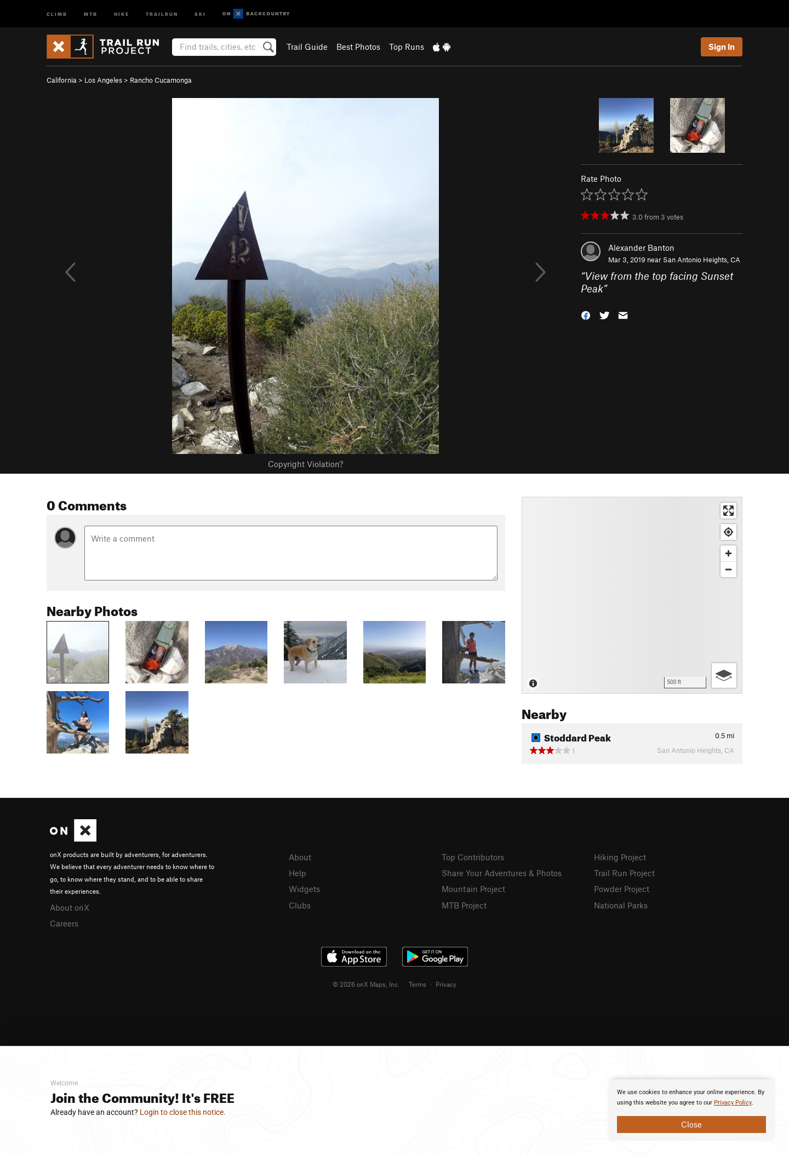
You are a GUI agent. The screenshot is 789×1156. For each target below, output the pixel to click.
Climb (57, 13)
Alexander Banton (641, 247)
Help (297, 873)
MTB (91, 13)
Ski (200, 13)
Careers (64, 923)
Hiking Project (620, 857)
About (300, 857)
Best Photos (358, 46)
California (62, 80)
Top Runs (406, 46)
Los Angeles (103, 80)
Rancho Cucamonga (161, 80)
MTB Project (464, 905)
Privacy (446, 984)
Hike (121, 13)
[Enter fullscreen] (728, 511)
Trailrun (162, 13)
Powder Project (621, 889)
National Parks (621, 905)
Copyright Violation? (305, 464)
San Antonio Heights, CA (701, 259)
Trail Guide (307, 46)
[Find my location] (728, 532)
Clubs (300, 905)
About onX (69, 907)
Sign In (721, 46)
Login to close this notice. (183, 1112)
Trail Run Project (624, 873)
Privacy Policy (733, 1102)
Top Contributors (473, 857)
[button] (586, 314)
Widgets (304, 889)
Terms (417, 984)
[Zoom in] (728, 553)
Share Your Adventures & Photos (502, 873)
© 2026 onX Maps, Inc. (366, 984)
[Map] (632, 595)
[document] (691, 1110)
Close (691, 1124)
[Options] (724, 675)
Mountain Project (473, 889)
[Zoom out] (728, 569)
